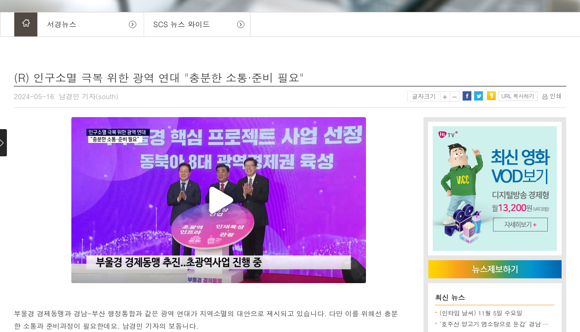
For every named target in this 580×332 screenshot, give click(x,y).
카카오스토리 (491, 96)
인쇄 (552, 95)
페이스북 (466, 96)
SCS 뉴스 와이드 (181, 24)
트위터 (478, 96)
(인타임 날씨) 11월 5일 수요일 (481, 312)
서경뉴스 (61, 24)
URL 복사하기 (517, 96)
